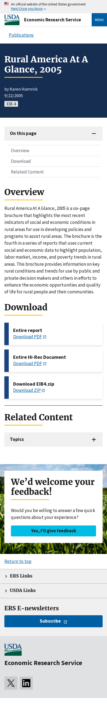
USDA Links (23, 590)
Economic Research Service (52, 20)
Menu (99, 19)
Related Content (27, 172)
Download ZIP (27, 390)
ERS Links (21, 576)
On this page (23, 133)
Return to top (17, 561)
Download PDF (27, 337)
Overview (20, 151)
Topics (17, 439)
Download (21, 161)
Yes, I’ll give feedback (53, 531)
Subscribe (50, 621)
